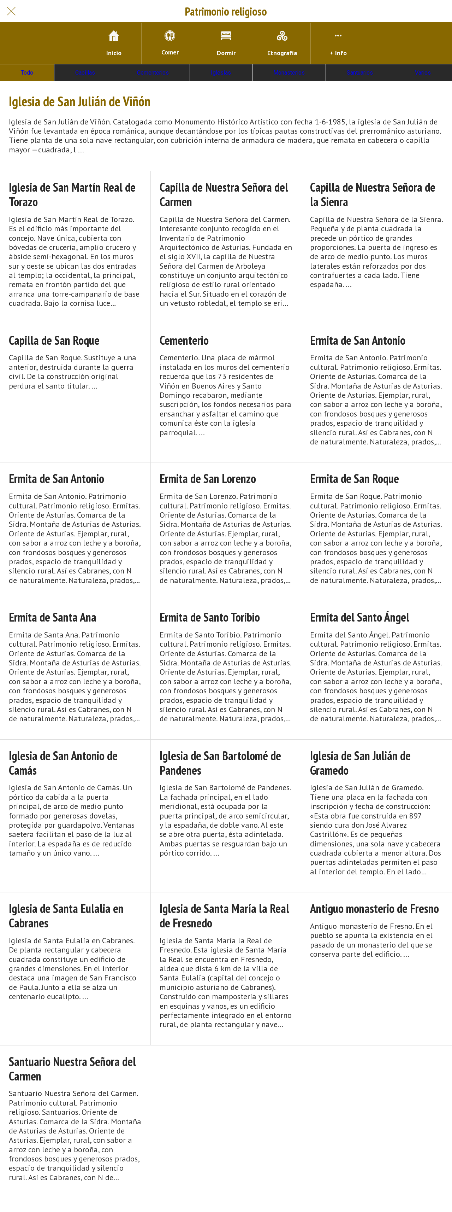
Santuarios (360, 72)
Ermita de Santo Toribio (210, 617)
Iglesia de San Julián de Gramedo (360, 762)
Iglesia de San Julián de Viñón (79, 101)
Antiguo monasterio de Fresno (374, 908)
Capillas (85, 72)
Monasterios (289, 72)
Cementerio (184, 340)
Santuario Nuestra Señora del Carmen (72, 1068)
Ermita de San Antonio (357, 340)
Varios (423, 72)
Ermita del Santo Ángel (359, 617)
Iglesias (221, 72)
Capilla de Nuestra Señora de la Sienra (372, 194)
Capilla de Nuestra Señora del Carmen (224, 194)
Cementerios (153, 72)
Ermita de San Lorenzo (208, 478)
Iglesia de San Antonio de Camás (63, 762)
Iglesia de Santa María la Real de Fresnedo (224, 915)
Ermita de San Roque (354, 478)
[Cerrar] (11, 11)
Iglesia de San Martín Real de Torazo (72, 194)
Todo (27, 72)
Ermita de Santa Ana (52, 617)
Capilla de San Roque (54, 340)
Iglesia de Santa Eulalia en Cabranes (66, 915)
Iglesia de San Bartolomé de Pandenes (220, 762)
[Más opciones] (338, 43)
